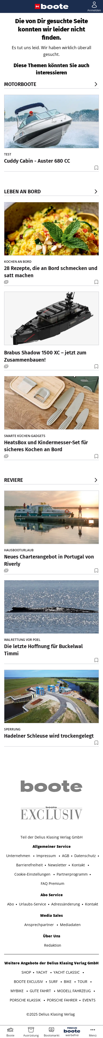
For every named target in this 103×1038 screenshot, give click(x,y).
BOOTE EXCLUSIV (29, 981)
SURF (54, 981)
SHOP (26, 972)
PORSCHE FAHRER (62, 1000)
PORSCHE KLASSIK (26, 1000)
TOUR (83, 981)
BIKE (68, 981)
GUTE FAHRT (41, 990)
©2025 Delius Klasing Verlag (50, 1014)
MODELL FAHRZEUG (74, 990)
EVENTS (89, 1000)
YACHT (42, 972)
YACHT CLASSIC (67, 972)
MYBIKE (18, 990)
